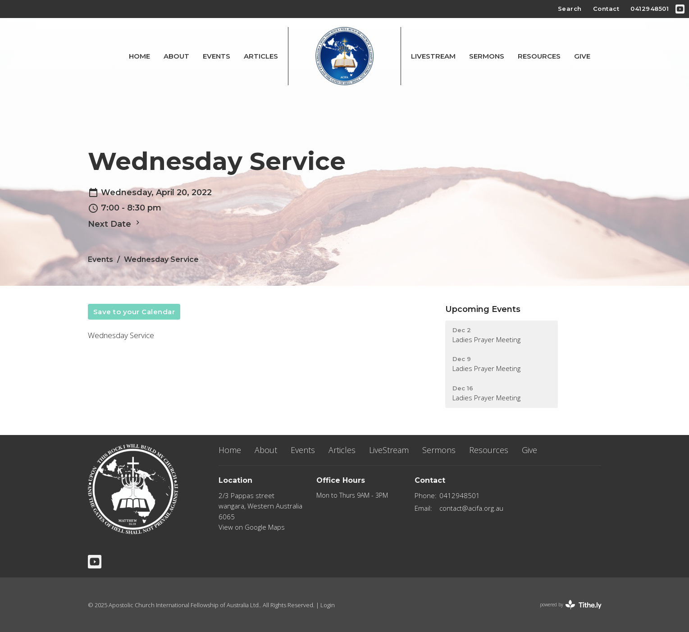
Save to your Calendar (134, 311)
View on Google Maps (252, 526)
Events (216, 56)
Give (582, 56)
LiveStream (433, 56)
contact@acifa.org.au (471, 508)
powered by (571, 604)
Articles (261, 56)
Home (139, 56)
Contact (606, 8)
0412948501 (649, 8)
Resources (539, 56)
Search (570, 8)
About (176, 56)
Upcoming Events (482, 309)
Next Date (115, 223)
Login (327, 605)
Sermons (486, 56)
